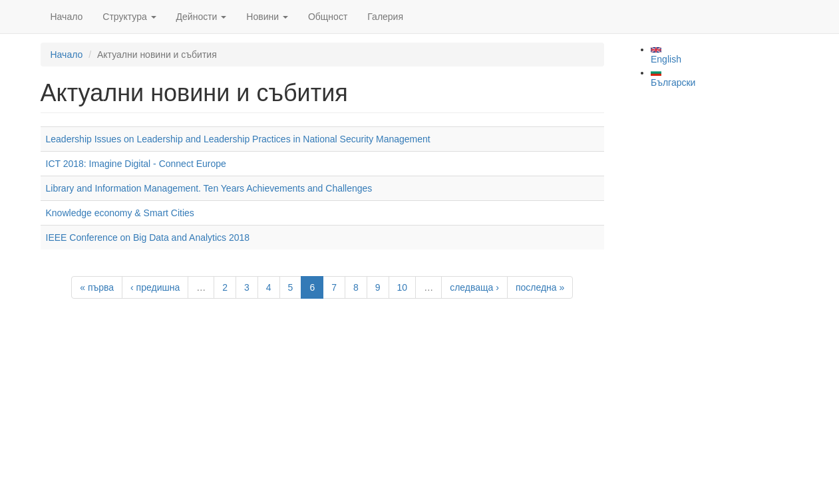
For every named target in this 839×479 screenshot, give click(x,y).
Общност (327, 16)
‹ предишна (155, 287)
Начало (67, 16)
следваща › (474, 287)
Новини (267, 16)
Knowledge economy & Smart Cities (120, 213)
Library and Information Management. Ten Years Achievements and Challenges (209, 188)
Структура (129, 16)
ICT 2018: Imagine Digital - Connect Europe (136, 163)
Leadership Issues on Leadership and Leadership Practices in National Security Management (238, 139)
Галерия (385, 16)
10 (402, 287)
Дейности (201, 16)
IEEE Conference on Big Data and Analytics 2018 (148, 237)
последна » (540, 287)
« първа (97, 287)
